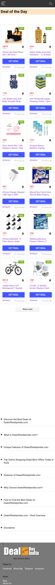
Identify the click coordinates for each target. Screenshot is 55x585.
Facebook (7, 568)
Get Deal (13, 61)
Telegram (28, 568)
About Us (7, 583)
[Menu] (3, 3)
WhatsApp (18, 568)
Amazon (6, 67)
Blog (5, 581)
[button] (27, 423)
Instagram (39, 568)
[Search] (50, 3)
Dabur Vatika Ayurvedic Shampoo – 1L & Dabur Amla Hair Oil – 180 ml (40, 54)
